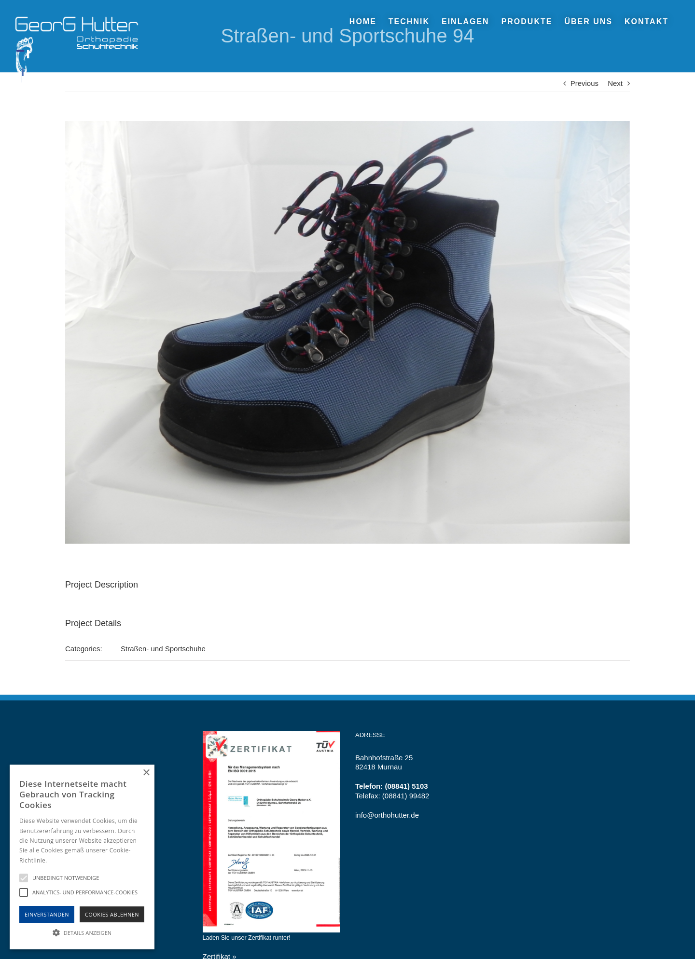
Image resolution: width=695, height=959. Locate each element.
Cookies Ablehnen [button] (112, 914)
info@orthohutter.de (387, 815)
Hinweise (60, 860)
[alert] (82, 857)
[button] (82, 932)
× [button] (146, 773)
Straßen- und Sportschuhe (163, 648)
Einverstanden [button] (47, 914)
